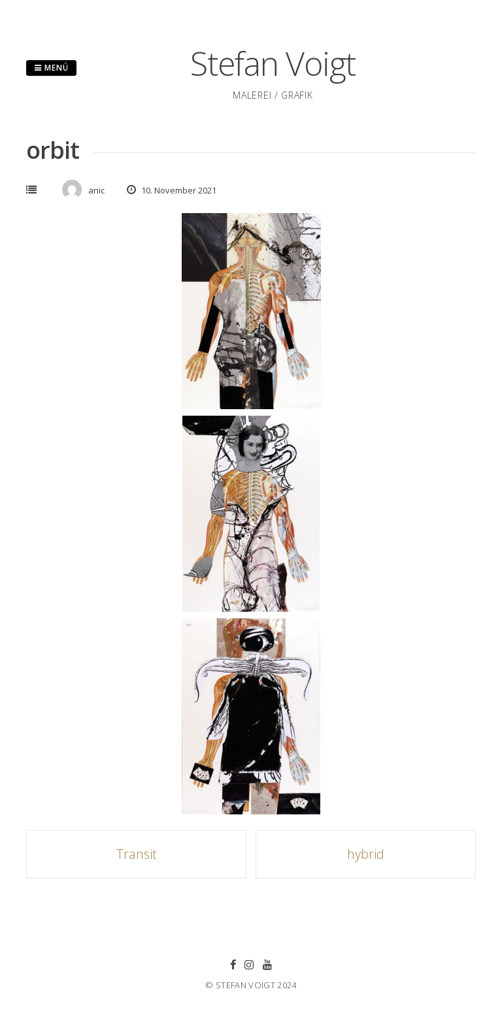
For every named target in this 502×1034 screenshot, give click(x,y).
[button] (251, 311)
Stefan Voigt (273, 63)
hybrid (365, 854)
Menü (51, 67)
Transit (136, 854)
